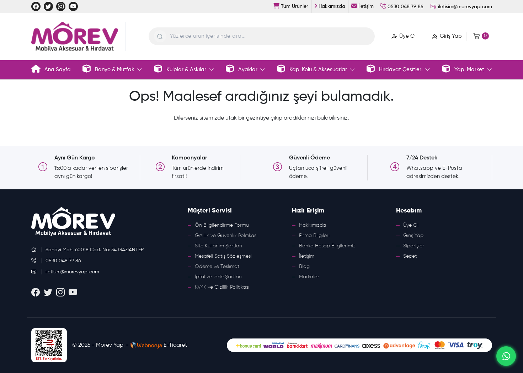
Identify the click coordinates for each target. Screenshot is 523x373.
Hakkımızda (312, 225)
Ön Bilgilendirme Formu (222, 225)
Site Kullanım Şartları (218, 245)
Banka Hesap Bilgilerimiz (327, 245)
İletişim (306, 256)
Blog (304, 266)
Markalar (309, 276)
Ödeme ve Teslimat (217, 266)
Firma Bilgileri (314, 235)
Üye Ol (410, 225)
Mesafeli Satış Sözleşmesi (223, 256)
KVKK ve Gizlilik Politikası (222, 287)
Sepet (410, 256)
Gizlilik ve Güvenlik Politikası (226, 235)
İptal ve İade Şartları (218, 276)
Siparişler (413, 245)
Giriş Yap (413, 235)
